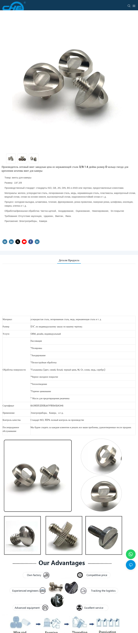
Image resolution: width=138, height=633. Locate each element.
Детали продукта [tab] (69, 260)
